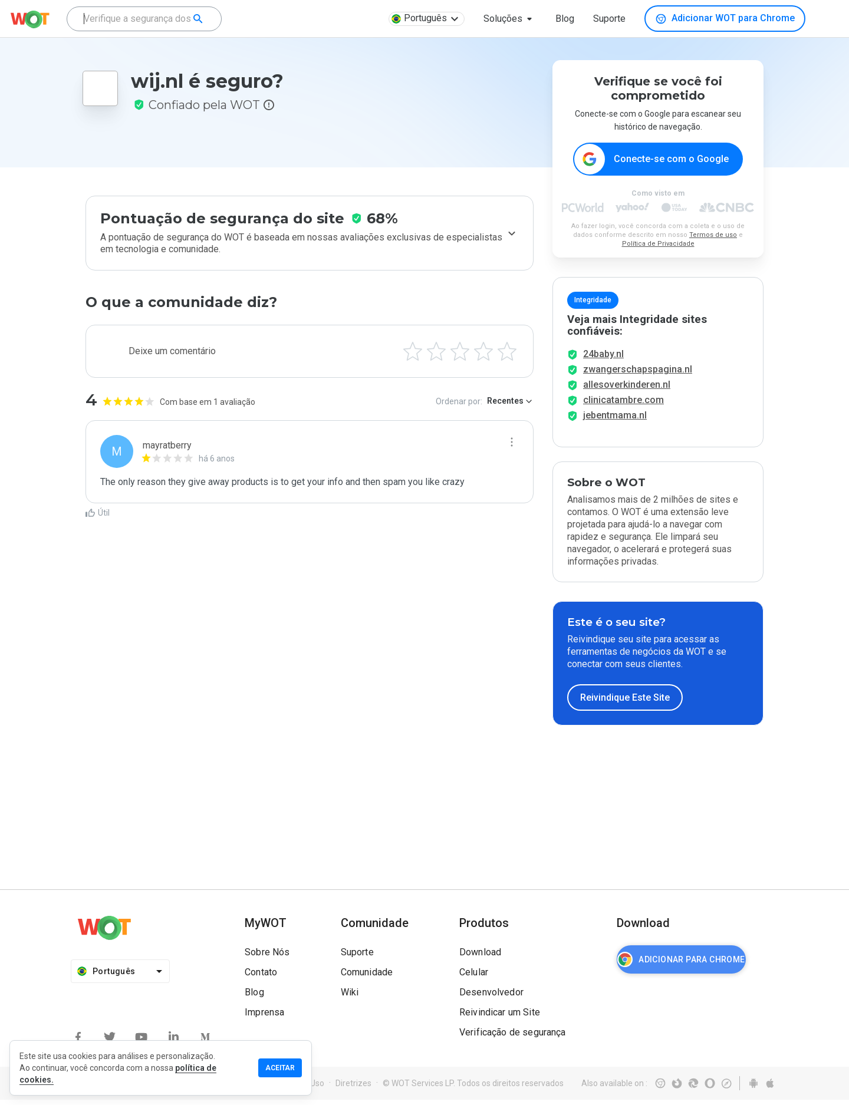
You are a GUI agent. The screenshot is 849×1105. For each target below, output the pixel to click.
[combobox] (144, 19)
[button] (510, 19)
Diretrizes (353, 1088)
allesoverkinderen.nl (626, 389)
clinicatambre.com (623, 405)
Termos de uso (713, 235)
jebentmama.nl (615, 420)
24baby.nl (603, 359)
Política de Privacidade (658, 244)
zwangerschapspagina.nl (637, 374)
